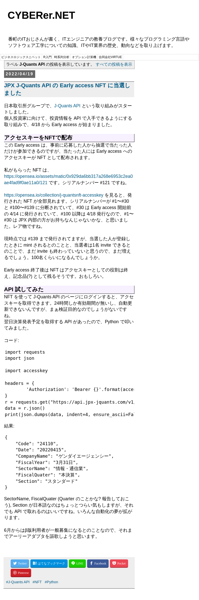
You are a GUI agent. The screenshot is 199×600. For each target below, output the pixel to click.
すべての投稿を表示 (114, 64)
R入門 (47, 57)
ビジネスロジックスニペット (21, 57)
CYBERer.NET (41, 15)
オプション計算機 (84, 57)
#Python (51, 582)
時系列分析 (61, 57)
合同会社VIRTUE (110, 57)
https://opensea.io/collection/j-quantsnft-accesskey (53, 195)
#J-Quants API (18, 582)
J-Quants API (67, 105)
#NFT (37, 582)
